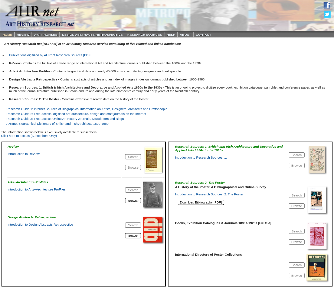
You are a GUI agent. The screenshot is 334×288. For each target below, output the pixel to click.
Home (7, 34)
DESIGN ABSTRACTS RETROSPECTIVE (92, 34)
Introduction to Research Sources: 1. (201, 157)
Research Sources (144, 34)
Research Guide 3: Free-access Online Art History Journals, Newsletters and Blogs (65, 118)
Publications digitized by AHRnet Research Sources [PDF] (50, 55)
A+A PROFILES (45, 34)
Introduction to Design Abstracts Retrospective (40, 224)
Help (171, 34)
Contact (203, 34)
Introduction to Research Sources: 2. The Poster (209, 194)
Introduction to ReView (23, 154)
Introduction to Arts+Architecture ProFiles (36, 189)
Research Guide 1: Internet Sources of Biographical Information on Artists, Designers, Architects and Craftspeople (86, 109)
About (185, 34)
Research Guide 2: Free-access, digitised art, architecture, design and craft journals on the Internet (76, 114)
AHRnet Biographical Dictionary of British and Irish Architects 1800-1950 (57, 123)
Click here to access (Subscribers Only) (29, 136)
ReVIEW (23, 34)
